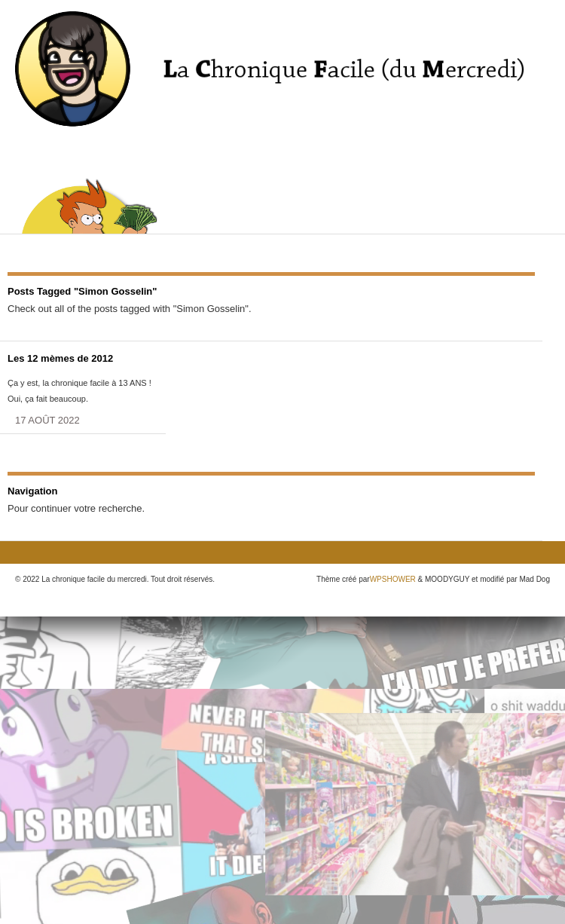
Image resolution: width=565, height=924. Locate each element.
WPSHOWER (393, 579)
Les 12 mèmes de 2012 (60, 358)
